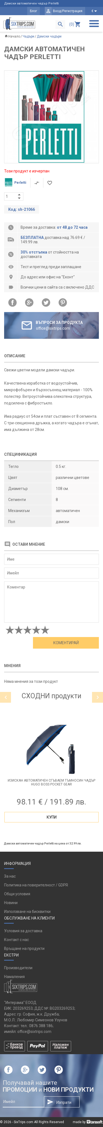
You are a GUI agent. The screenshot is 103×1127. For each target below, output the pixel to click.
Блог (33, 11)
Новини (11, 902)
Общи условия (17, 894)
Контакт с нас (16, 939)
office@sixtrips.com (34, 1031)
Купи (52, 817)
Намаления (14, 976)
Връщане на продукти (24, 948)
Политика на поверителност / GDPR (36, 885)
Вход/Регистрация (67, 11)
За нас (10, 876)
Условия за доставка (23, 931)
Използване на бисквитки (27, 911)
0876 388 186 (41, 1026)
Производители (18, 968)
